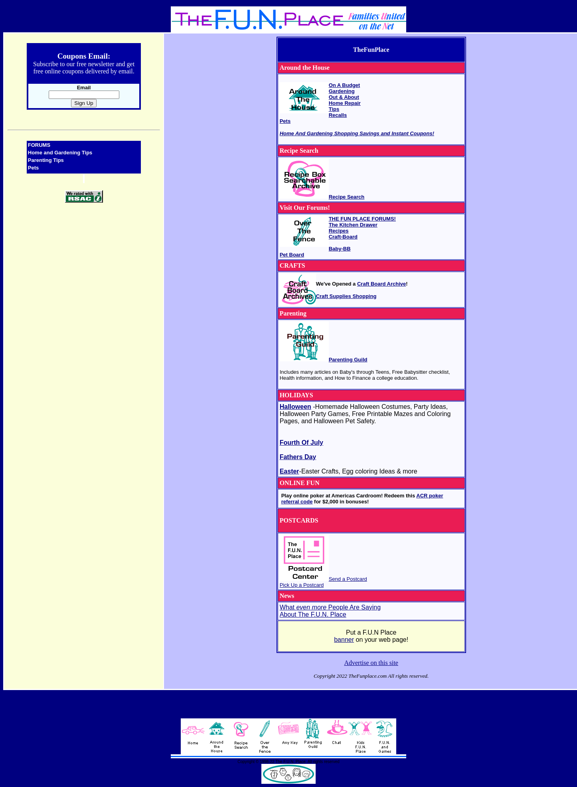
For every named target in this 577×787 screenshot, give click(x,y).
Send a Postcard (348, 579)
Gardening (342, 91)
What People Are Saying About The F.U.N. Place (330, 611)
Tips (334, 109)
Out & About (344, 97)
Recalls (338, 115)
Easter (289, 471)
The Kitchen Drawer (353, 225)
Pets (285, 121)
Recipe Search (347, 197)
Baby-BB (340, 249)
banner (344, 639)
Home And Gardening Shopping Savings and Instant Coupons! (357, 133)
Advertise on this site (371, 662)
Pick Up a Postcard (302, 585)
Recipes (339, 231)
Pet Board (292, 255)
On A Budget (344, 85)
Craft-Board (343, 237)
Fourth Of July (301, 442)
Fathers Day (298, 457)
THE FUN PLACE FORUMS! (362, 219)
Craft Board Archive (381, 284)
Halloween (295, 406)
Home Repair (345, 103)
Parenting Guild (348, 360)
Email (84, 88)
